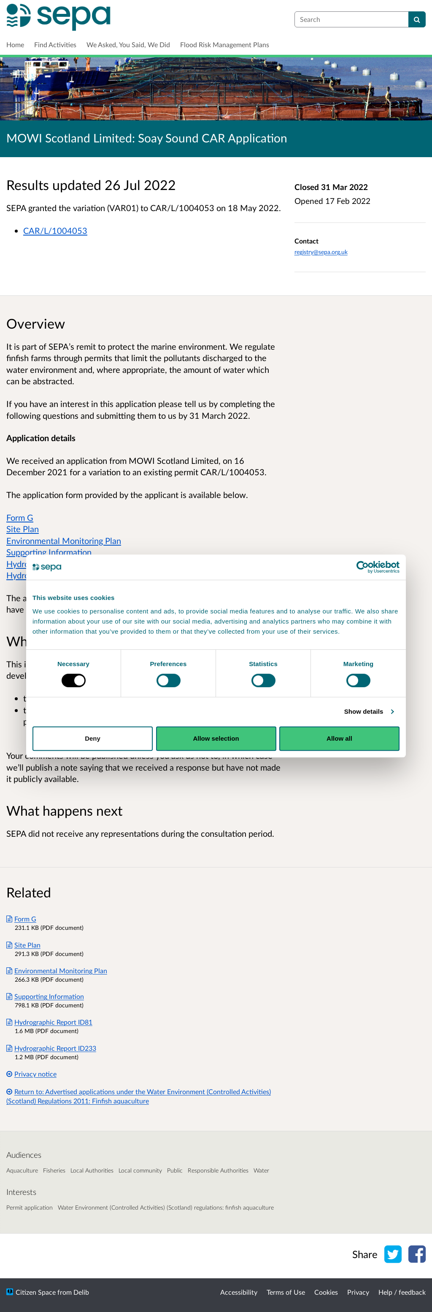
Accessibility (238, 1292)
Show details (363, 711)
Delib (81, 1292)
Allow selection (216, 738)
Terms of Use (286, 1292)
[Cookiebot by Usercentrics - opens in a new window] (363, 567)
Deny (92, 738)
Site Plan (22, 529)
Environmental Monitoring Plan (63, 541)
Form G (19, 517)
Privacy (358, 1292)
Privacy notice (31, 1074)
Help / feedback (402, 1292)
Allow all (339, 738)
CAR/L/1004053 (55, 230)
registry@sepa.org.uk (321, 251)
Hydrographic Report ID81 (49, 1022)
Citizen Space (36, 1292)
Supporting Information (49, 552)
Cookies (326, 1292)
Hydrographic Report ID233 (51, 1048)
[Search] (417, 19)
